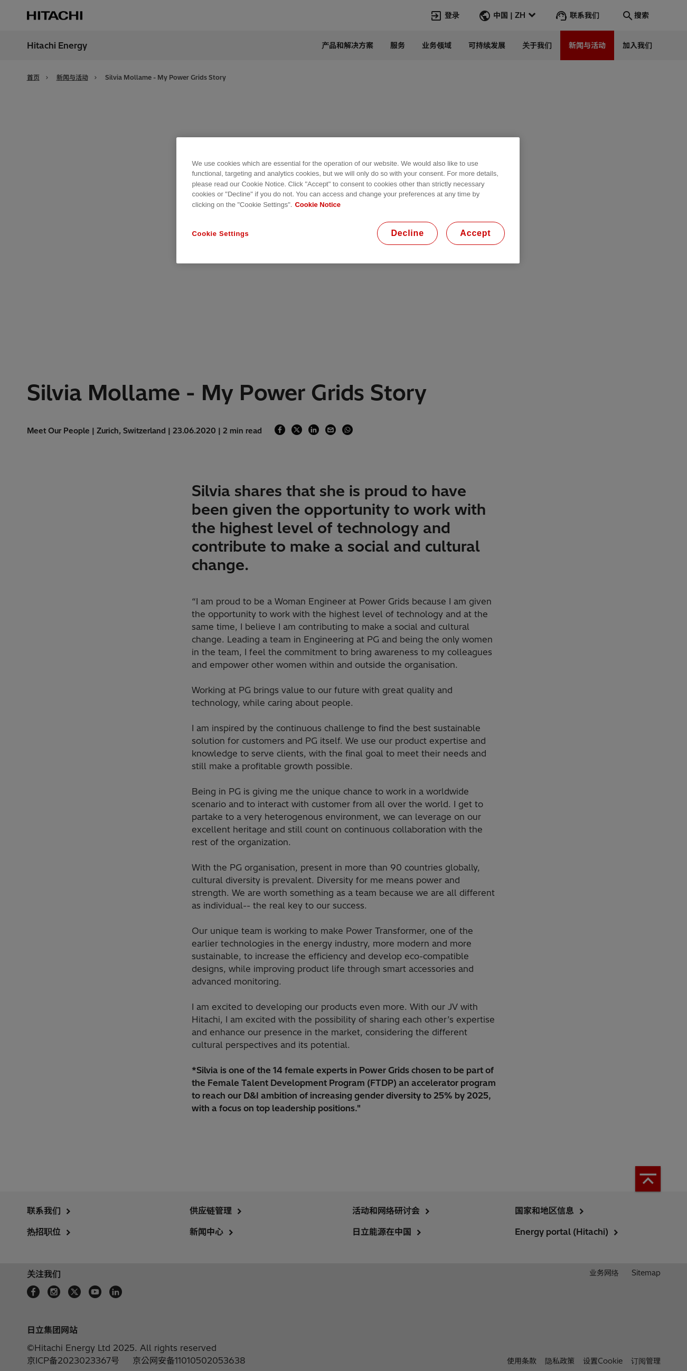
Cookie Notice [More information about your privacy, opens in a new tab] (318, 205)
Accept (475, 233)
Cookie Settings (220, 234)
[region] (348, 200)
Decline (407, 233)
